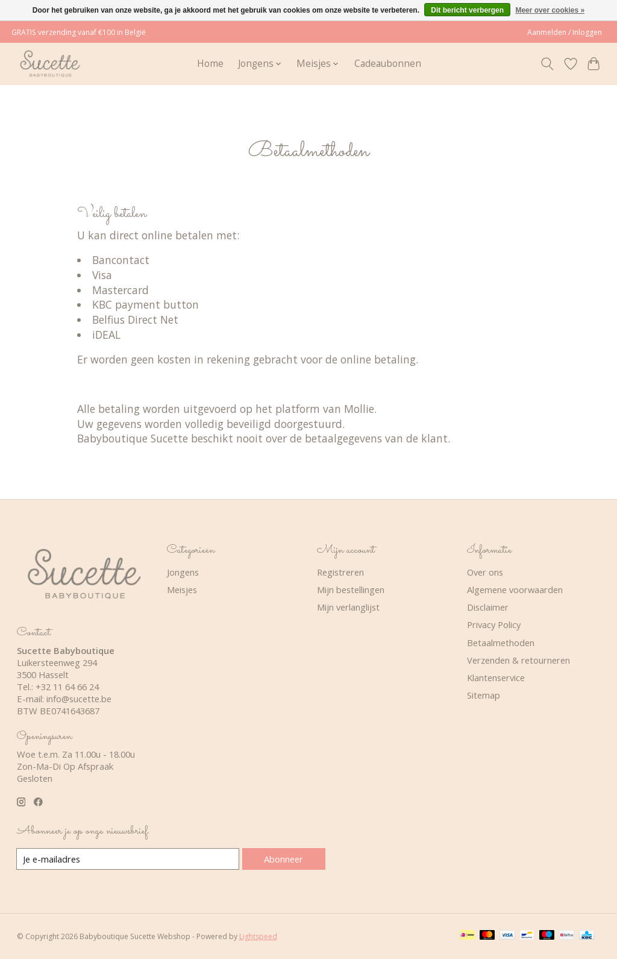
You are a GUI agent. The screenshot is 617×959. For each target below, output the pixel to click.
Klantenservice (496, 677)
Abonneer (283, 859)
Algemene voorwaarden (515, 589)
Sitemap (483, 695)
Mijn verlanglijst (348, 607)
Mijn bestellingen (350, 589)
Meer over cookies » (549, 10)
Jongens (183, 572)
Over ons (485, 572)
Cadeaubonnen (387, 63)
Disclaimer (488, 607)
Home (210, 63)
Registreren (340, 572)
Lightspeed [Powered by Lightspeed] (258, 936)
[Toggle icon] (547, 64)
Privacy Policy (494, 624)
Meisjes (182, 589)
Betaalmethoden (500, 643)
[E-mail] (128, 859)
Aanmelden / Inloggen (564, 32)
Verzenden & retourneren (518, 660)
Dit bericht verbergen (467, 10)
